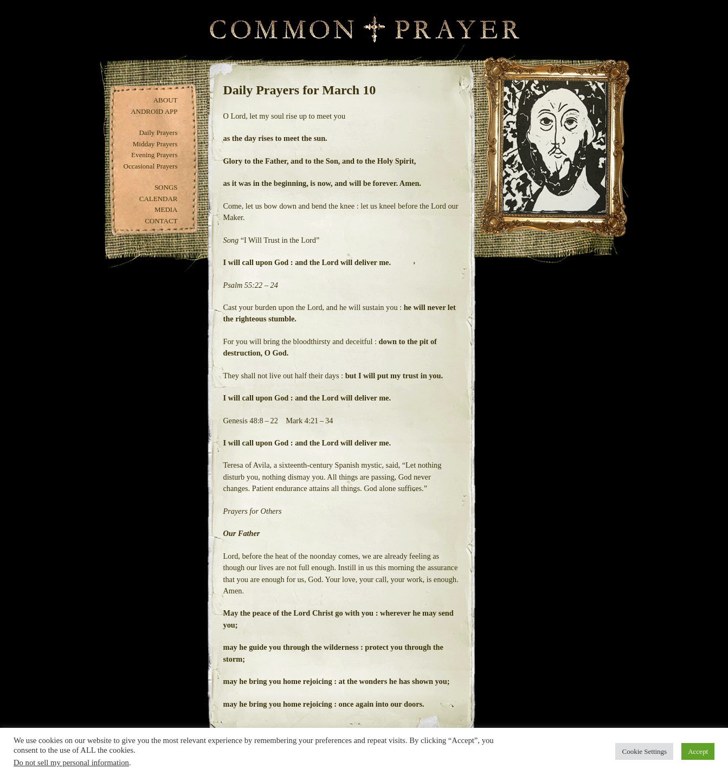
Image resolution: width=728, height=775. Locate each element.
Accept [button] (698, 751)
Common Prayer (364, 29)
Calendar (158, 199)
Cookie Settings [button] (644, 751)
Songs (166, 187)
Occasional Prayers (151, 166)
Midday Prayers (155, 144)
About (165, 100)
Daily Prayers (158, 132)
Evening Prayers (154, 155)
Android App (154, 111)
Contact (161, 221)
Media (166, 209)
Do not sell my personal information (71, 762)
